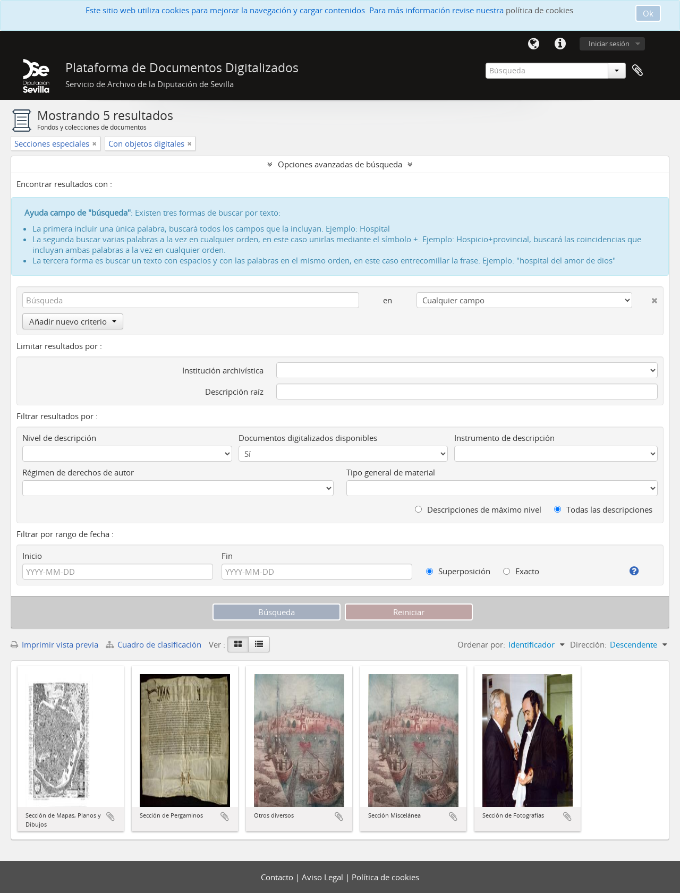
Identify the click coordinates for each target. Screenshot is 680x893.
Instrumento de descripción (504, 437)
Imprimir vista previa (54, 644)
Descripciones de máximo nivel (478, 509)
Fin (227, 555)
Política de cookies (385, 877)
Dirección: (588, 644)
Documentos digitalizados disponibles (308, 437)
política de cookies (539, 10)
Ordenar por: (481, 644)
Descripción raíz (234, 391)
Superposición (458, 571)
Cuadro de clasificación (154, 644)
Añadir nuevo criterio (72, 321)
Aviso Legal (323, 877)
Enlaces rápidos (560, 44)
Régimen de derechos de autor (78, 472)
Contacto (278, 877)
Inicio (32, 555)
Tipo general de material (390, 472)
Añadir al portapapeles (110, 816)
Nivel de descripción (59, 437)
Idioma (533, 44)
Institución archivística (223, 370)
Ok (648, 13)
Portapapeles (637, 70)
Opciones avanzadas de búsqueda (340, 164)
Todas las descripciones (603, 509)
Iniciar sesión (609, 43)
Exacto (521, 571)
